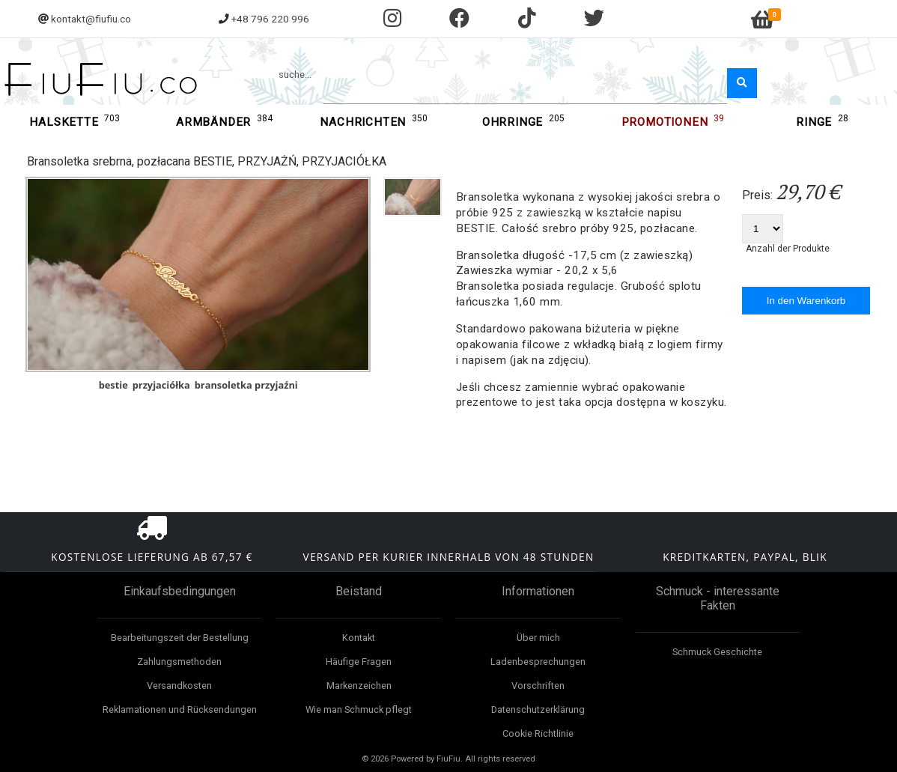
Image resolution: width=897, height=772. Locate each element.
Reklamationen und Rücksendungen (180, 709)
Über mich (538, 637)
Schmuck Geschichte (717, 651)
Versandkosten (179, 685)
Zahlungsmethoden (179, 661)
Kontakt (358, 637)
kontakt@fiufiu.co (91, 19)
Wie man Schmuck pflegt (358, 709)
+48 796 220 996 (270, 19)
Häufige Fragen (359, 661)
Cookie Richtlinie (538, 733)
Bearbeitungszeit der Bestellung (180, 637)
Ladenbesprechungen (538, 661)
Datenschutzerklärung (538, 709)
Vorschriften (538, 685)
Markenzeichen (359, 685)
